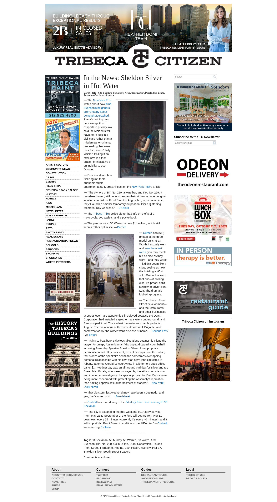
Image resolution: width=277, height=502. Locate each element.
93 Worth (143, 440)
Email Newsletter (109, 485)
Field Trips (53, 185)
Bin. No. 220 (104, 443)
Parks (50, 219)
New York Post (102, 100)
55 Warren (129, 440)
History (51, 194)
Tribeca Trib (100, 213)
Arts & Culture (57, 164)
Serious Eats (160, 331)
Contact (58, 478)
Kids (49, 202)
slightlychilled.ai (169, 496)
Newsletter (54, 211)
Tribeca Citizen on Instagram (203, 321)
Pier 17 (156, 447)
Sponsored (54, 257)
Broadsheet (122, 396)
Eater (92, 334)
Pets (49, 228)
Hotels (51, 198)
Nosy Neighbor (57, 215)
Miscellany (54, 207)
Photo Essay (55, 232)
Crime (50, 177)
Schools (52, 245)
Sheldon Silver (93, 451)
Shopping (52, 253)
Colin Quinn (120, 443)
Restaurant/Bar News (62, 240)
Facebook (103, 478)
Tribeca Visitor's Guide (158, 481)
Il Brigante (106, 447)
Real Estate (54, 236)
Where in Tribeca (58, 262)
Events (51, 181)
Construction (56, 173)
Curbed (121, 227)
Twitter (102, 475)
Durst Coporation (140, 443)
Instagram (104, 481)
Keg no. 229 (122, 447)
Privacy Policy (196, 478)
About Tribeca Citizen (67, 475)
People (51, 224)
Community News (58, 169)
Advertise (59, 481)
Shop (55, 488)
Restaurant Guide (154, 475)
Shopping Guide (152, 478)
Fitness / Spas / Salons (62, 190)
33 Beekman (100, 440)
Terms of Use (195, 475)
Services (52, 249)
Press (56, 485)
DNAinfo (123, 207)
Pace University (141, 447)
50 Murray (115, 440)
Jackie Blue (136, 496)
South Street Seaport (116, 451)
